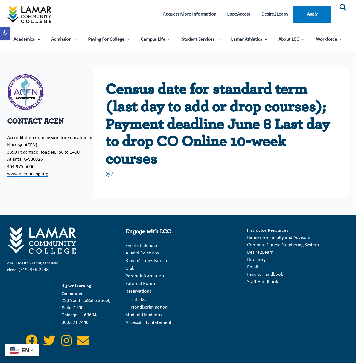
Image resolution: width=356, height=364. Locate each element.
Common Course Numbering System (282, 245)
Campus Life (157, 39)
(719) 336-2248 (34, 271)
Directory (255, 260)
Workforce (324, 39)
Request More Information (194, 14)
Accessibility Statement (148, 318)
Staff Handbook (261, 282)
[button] (5, 33)
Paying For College (111, 39)
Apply (312, 14)
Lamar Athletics (247, 39)
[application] (42, 39)
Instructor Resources (267, 231)
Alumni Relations (142, 253)
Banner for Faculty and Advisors (277, 238)
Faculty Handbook (264, 274)
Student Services (200, 39)
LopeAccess (242, 14)
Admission (67, 39)
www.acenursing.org (27, 174)
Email (251, 267)
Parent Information (145, 275)
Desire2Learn (276, 14)
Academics (31, 39)
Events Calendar (141, 246)
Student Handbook (144, 311)
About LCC (288, 39)
